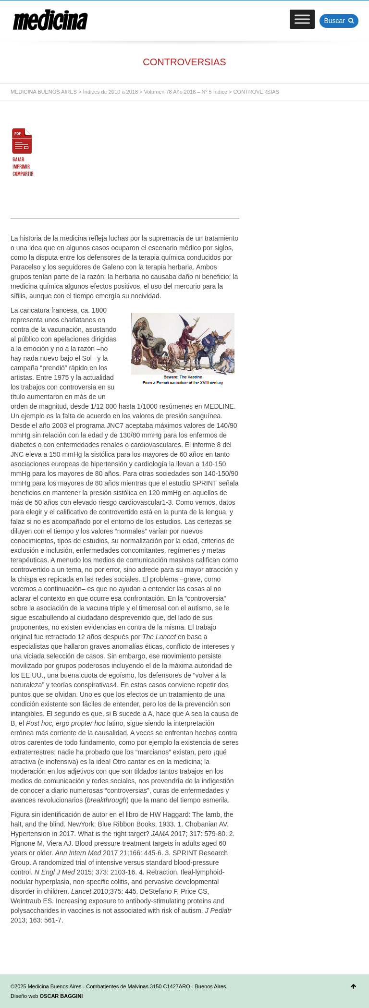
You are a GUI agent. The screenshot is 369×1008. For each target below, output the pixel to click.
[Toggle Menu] (302, 19)
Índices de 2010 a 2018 (110, 92)
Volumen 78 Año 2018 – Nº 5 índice (185, 92)
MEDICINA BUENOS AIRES (44, 92)
